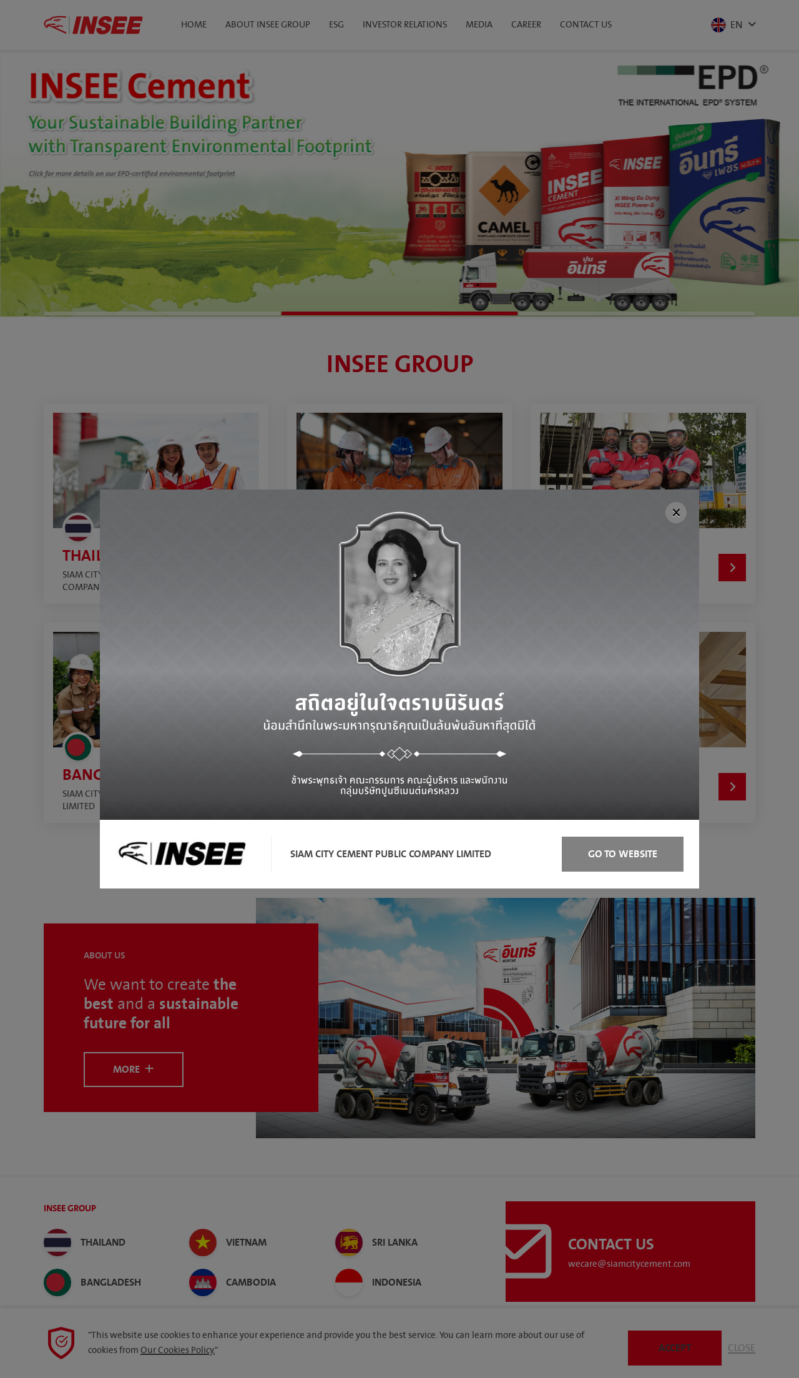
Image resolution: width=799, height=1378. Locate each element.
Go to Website (622, 854)
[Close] (676, 512)
